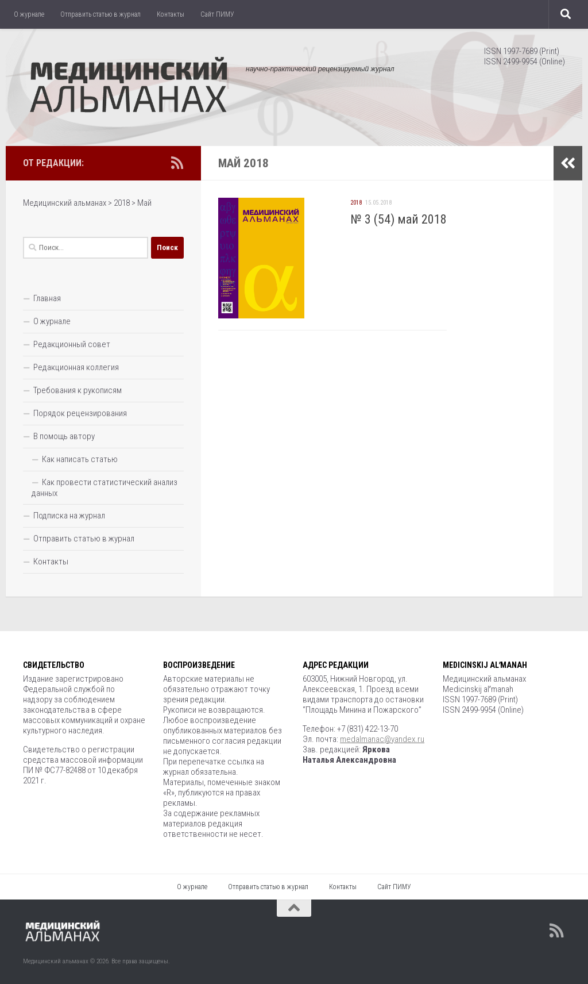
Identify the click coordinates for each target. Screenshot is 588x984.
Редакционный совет (71, 344)
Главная (47, 298)
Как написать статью (80, 459)
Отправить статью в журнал (100, 14)
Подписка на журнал (69, 515)
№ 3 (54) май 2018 (398, 219)
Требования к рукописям (77, 390)
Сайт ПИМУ (217, 14)
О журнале (29, 14)
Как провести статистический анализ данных (104, 487)
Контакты (170, 14)
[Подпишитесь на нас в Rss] (177, 163)
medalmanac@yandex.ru (382, 739)
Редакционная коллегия (76, 367)
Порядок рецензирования (80, 413)
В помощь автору (64, 436)
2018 (356, 202)
